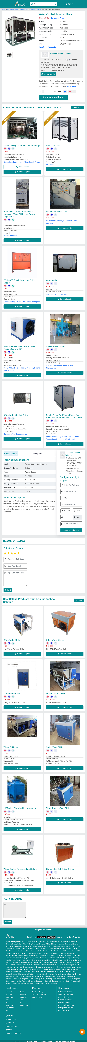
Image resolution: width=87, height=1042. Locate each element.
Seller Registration (65, 990)
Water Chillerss (11, 746)
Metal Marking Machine (28, 966)
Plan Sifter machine (21, 968)
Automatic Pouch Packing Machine (59, 970)
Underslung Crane (40, 961)
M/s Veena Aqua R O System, (57, 293)
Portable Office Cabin (50, 952)
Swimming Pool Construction (55, 977)
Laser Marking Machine (29, 940)
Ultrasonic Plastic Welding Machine (66, 968)
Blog (7, 1001)
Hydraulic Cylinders (31, 956)
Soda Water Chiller (55, 746)
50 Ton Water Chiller (55, 692)
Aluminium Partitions (65, 942)
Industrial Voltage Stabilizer (61, 959)
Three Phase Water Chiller (58, 807)
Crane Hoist (62, 961)
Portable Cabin (44, 940)
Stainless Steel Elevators (56, 947)
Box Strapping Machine (23, 945)
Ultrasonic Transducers (13, 970)
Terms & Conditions (39, 993)
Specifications (10, 452)
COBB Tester (10, 963)
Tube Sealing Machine (30, 942)
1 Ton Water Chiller (12, 692)
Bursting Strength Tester (24, 963)
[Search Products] (31, 3)
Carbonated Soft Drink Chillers (60, 868)
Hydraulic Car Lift (27, 947)
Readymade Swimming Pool (15, 980)
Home (3, 8)
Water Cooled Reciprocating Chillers (20, 868)
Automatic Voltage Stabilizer (22, 961)
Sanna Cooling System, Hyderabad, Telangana (22, 300)
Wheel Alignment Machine (34, 975)
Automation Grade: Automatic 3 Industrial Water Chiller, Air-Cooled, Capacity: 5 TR (20, 213)
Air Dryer (32, 973)
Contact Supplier (48, 73)
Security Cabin (71, 947)
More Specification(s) (47, 46)
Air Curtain (62, 966)
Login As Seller (63, 1009)
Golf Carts (65, 980)
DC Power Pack (18, 956)
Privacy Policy (37, 996)
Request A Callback (43, 928)
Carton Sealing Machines (41, 945)
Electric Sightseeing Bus (53, 980)
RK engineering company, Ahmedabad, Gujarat (22, 161)
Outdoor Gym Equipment (34, 980)
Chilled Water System (56, 345)
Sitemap (9, 993)
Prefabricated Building (66, 952)
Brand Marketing (64, 1001)
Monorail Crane (72, 961)
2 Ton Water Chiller (12, 639)
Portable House (11, 949)
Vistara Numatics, (10, 234)
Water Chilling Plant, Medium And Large (22, 144)
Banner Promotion (65, 998)
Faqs (7, 1009)
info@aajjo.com (11, 1025)
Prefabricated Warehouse (14, 954)
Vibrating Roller (16, 942)
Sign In (69, 3)
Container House (60, 954)
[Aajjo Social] (67, 936)
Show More (77, 106)
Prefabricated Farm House (27, 949)
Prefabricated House (31, 954)
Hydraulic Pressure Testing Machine (46, 963)
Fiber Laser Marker (12, 966)
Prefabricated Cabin (34, 952)
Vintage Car (75, 980)
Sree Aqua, (50, 163)
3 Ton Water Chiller (55, 639)
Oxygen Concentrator (36, 982)
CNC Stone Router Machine (22, 959)
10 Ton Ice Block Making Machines (20, 807)
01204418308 (11, 1018)
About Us (9, 990)
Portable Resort (56, 949)
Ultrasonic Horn (35, 968)
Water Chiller (52, 279)
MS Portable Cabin (69, 949)
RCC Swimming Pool (73, 977)
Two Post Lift (19, 975)
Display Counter (56, 945)
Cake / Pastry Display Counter (69, 963)
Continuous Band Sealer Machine (34, 970)
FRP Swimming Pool (37, 977)
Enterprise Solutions (65, 1006)
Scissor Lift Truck (40, 947)
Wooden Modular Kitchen (45, 973)
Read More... (72, 85)
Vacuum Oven (72, 954)
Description (36, 452)
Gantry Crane (52, 961)
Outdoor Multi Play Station (59, 940)
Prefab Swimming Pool (20, 977)
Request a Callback (53, 96)
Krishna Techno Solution (60, 52)
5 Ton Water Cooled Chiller (16, 414)
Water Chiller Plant (35, 8)
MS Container (22, 952)
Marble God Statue (43, 966)
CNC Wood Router (62, 956)
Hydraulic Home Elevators (72, 945)
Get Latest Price (57, 17)
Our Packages (63, 996)
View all (79, 599)
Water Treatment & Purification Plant (18, 8)
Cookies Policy (37, 990)
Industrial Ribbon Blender (47, 942)
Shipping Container (46, 954)
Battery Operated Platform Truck (17, 982)
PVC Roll (54, 966)
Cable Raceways (47, 968)
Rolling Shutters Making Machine (66, 973)
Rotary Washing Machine (41, 959)
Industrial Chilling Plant (56, 210)
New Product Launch (66, 1004)
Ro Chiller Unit (53, 144)
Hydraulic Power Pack (47, 956)
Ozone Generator (51, 982)
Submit (7, 589)
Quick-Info (9, 1004)
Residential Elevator (13, 947)
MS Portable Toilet (43, 949)
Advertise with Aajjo (65, 993)
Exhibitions (10, 1006)
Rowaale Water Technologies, (15, 433)
